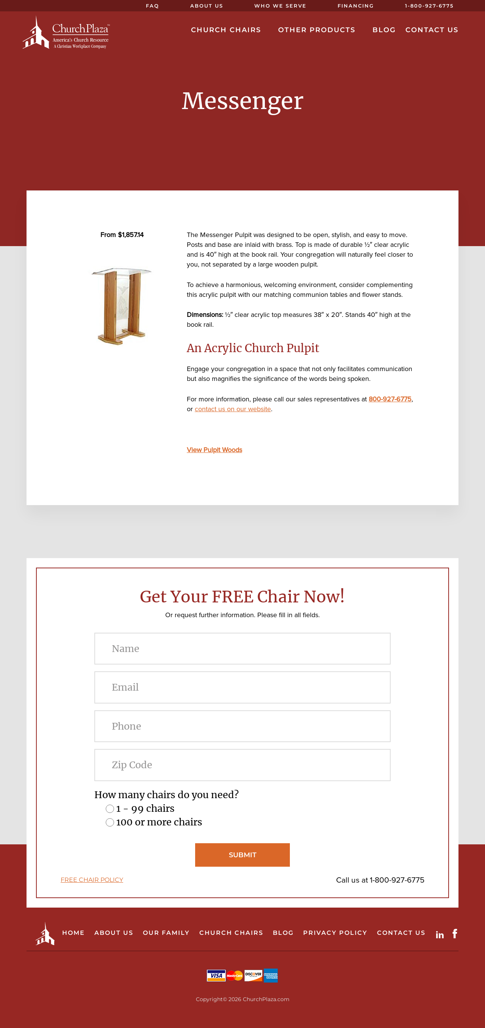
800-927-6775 (390, 399)
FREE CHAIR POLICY (92, 879)
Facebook (456, 933)
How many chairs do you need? (166, 795)
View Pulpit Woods (214, 450)
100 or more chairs (159, 822)
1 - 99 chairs (145, 808)
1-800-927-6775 (397, 880)
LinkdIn (441, 933)
